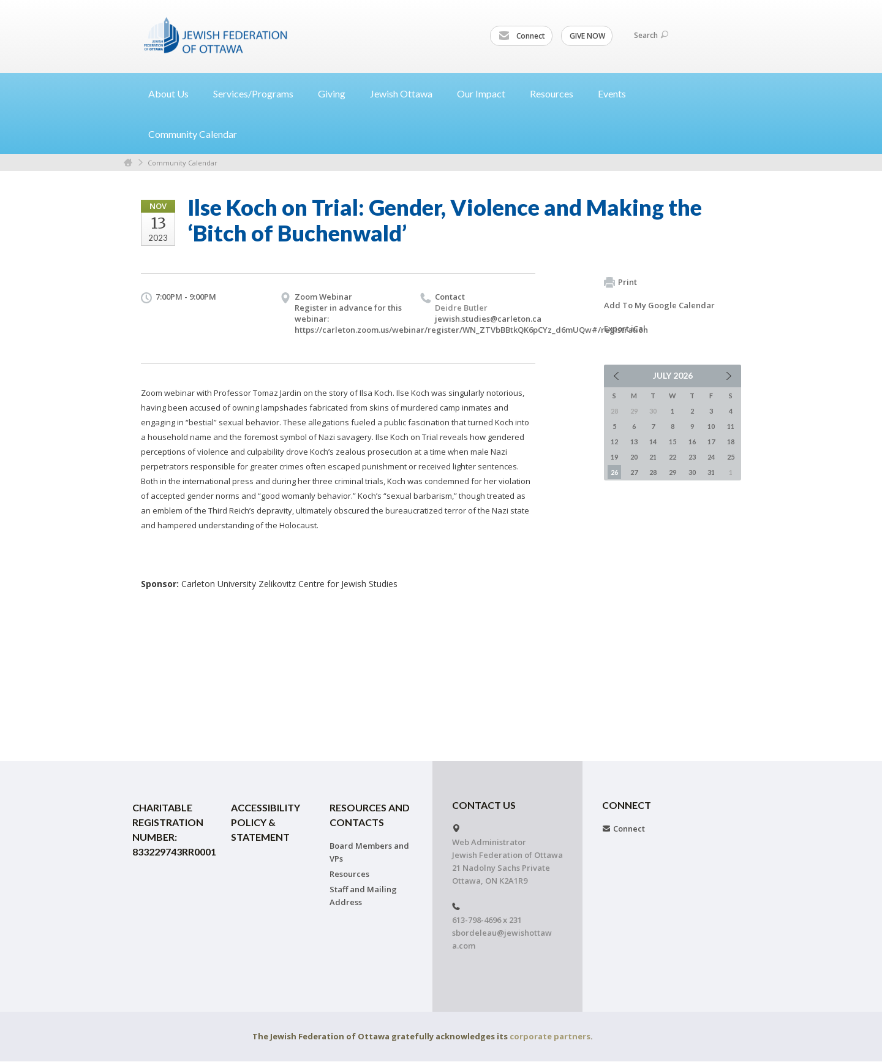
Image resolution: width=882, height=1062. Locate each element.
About (173, 93)
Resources (349, 873)
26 (614, 472)
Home (128, 163)
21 (653, 457)
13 (634, 442)
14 (653, 442)
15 (672, 442)
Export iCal (625, 328)
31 (711, 472)
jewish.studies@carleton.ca (488, 318)
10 (711, 426)
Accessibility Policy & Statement (265, 822)
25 (730, 457)
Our (486, 93)
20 (634, 457)
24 (711, 457)
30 (692, 472)
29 (672, 472)
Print (620, 282)
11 (730, 426)
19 (614, 457)
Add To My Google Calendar (659, 305)
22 (672, 457)
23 (692, 457)
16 (692, 442)
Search (651, 35)
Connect (522, 36)
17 (711, 442)
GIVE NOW (587, 36)
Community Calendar (192, 134)
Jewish (406, 93)
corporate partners (550, 1036)
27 (634, 472)
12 (614, 442)
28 (653, 472)
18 (730, 442)
